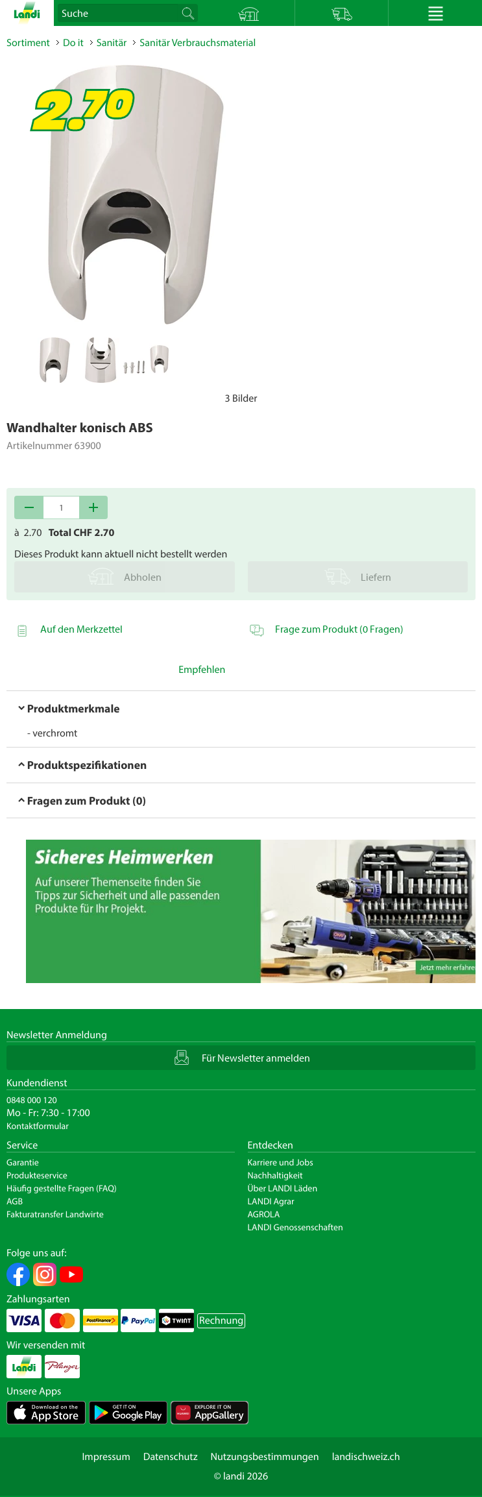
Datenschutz (170, 1456)
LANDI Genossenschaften (295, 1227)
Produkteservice (36, 1175)
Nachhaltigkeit (275, 1175)
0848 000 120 (31, 1100)
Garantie (22, 1162)
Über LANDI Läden (283, 1188)
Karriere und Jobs (280, 1162)
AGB (14, 1201)
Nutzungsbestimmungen (265, 1456)
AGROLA (264, 1214)
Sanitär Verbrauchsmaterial (197, 42)
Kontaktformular (37, 1126)
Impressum (106, 1456)
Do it (73, 42)
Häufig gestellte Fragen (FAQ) (61, 1188)
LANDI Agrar (271, 1201)
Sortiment (28, 42)
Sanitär (112, 42)
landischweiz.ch (366, 1456)
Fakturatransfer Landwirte (55, 1214)
